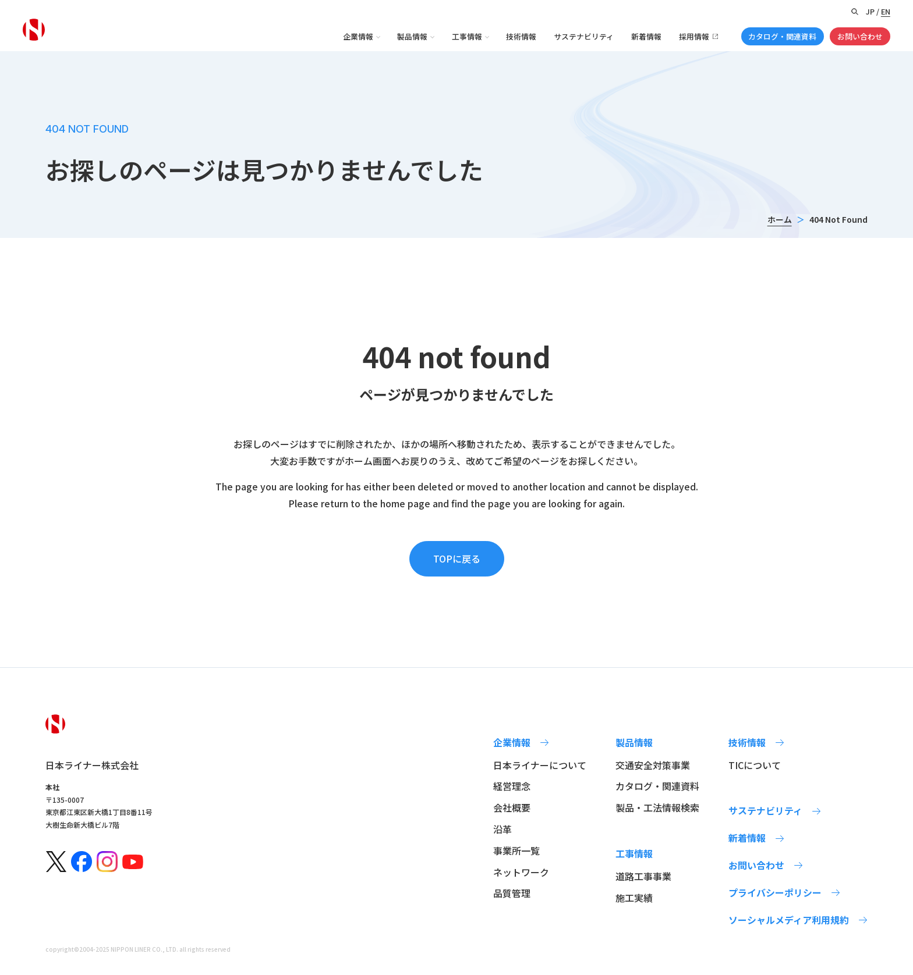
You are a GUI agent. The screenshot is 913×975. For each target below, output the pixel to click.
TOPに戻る (456, 558)
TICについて (754, 765)
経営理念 (511, 786)
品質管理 (511, 893)
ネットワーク (521, 872)
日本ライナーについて (539, 765)
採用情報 (694, 36)
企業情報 (358, 36)
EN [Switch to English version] (885, 11)
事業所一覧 (516, 850)
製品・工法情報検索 (657, 807)
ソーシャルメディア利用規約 (788, 920)
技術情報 (521, 36)
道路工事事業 (643, 876)
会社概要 (511, 807)
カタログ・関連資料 (782, 36)
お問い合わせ (860, 36)
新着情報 (646, 36)
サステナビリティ (584, 36)
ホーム (779, 219)
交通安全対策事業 (652, 765)
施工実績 (634, 898)
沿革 (502, 829)
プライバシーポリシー (775, 892)
